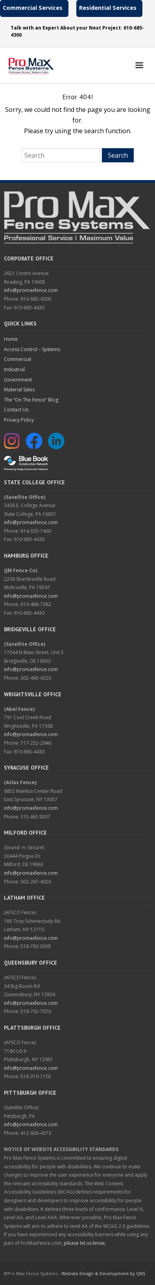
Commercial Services (33, 7)
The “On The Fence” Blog (31, 399)
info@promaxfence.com (31, 290)
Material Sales (19, 389)
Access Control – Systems (32, 349)
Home (11, 339)
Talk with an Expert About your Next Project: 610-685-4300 (77, 31)
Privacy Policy (19, 420)
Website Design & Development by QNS (103, 1273)
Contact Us (16, 409)
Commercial (17, 359)
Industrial (14, 369)
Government (18, 379)
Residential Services (108, 7)
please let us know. (85, 1243)
